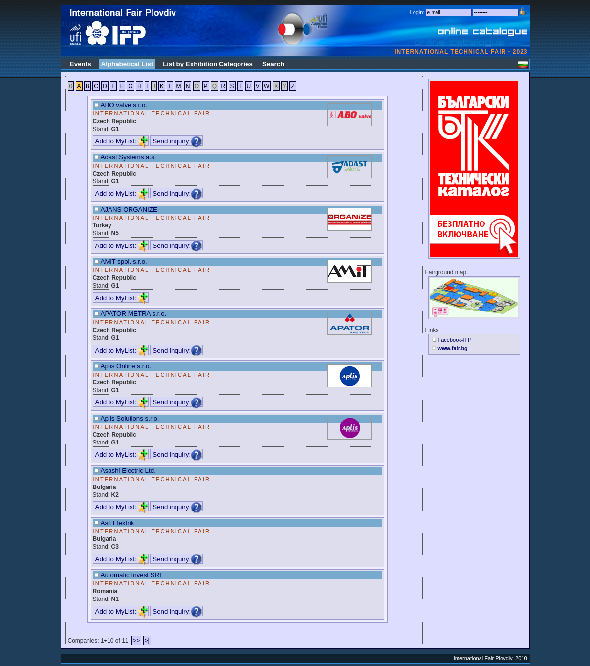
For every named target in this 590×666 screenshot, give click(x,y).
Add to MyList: (121, 141)
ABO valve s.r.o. (124, 105)
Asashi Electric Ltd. (128, 470)
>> (136, 640)
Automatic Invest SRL (132, 574)
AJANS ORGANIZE (129, 209)
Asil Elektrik (117, 523)
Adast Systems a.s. (128, 157)
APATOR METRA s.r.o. (134, 313)
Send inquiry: (177, 141)
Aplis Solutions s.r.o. (130, 418)
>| (147, 640)
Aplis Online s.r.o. (126, 366)
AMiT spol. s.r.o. (124, 261)
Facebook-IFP (455, 340)
